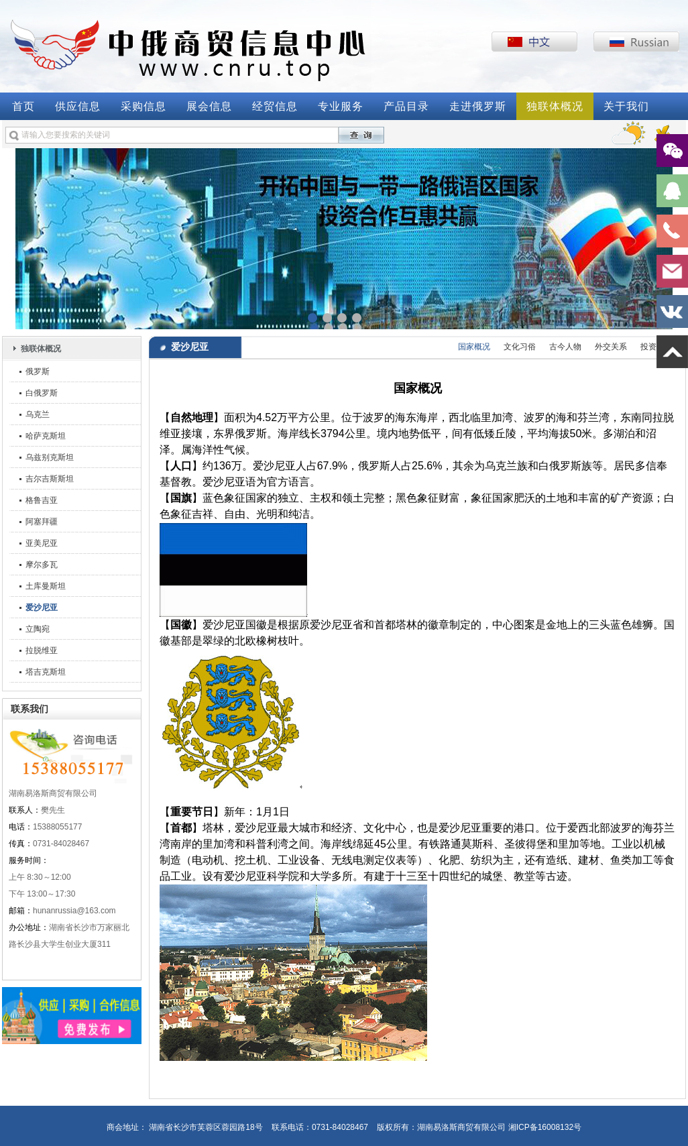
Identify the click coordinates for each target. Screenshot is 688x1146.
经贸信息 (275, 106)
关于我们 (626, 106)
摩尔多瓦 (41, 564)
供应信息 (78, 106)
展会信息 (209, 106)
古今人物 (565, 346)
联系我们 (29, 708)
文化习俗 (520, 346)
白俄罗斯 (41, 393)
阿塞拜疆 (41, 521)
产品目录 (406, 106)
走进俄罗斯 (477, 106)
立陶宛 (37, 629)
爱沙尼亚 (41, 607)
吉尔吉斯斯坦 (49, 478)
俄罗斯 (37, 371)
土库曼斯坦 (45, 586)
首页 (23, 106)
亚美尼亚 (41, 543)
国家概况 (474, 346)
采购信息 (143, 106)
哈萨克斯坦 (45, 436)
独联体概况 (554, 106)
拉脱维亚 (41, 650)
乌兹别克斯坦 (49, 457)
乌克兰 (37, 414)
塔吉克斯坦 (45, 672)
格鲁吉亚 (41, 500)
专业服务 (340, 106)
